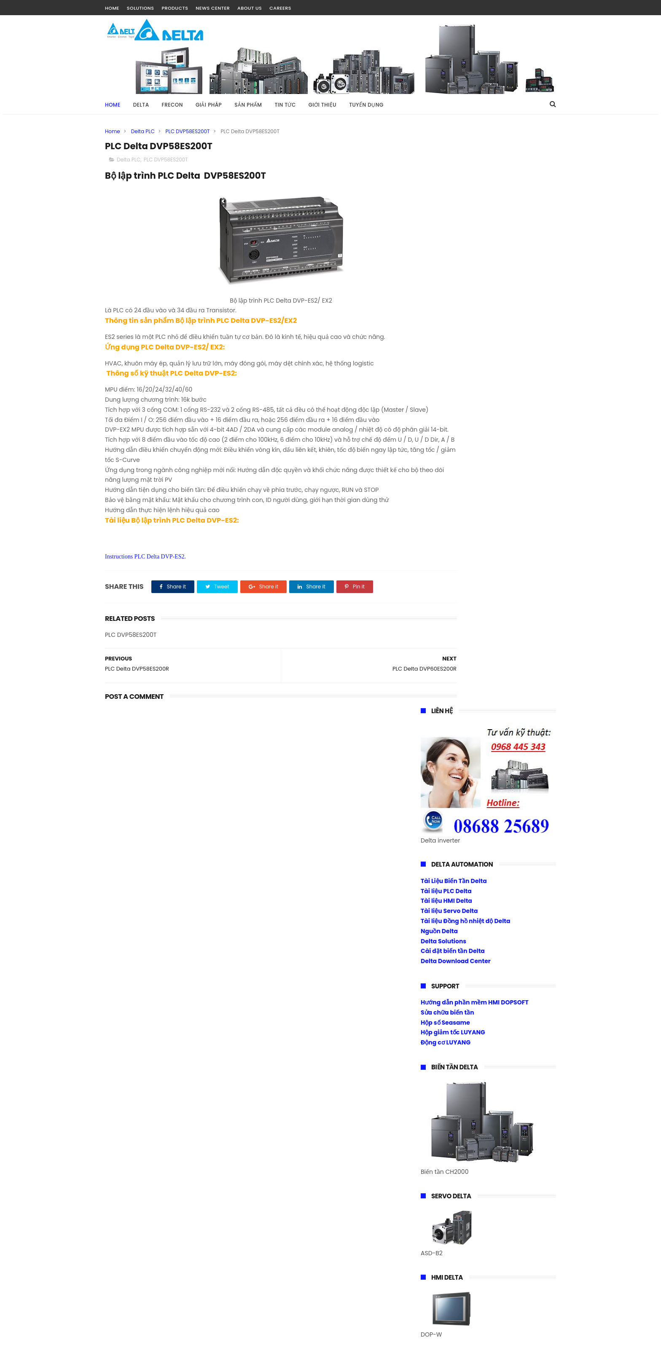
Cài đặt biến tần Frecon (455, 937)
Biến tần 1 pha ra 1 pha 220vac (465, 917)
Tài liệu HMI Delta (446, 324)
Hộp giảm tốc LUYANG (453, 455)
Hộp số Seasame (445, 445)
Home (113, 104)
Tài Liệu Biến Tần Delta (454, 304)
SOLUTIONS (140, 8)
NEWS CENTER (213, 8)
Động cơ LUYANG (445, 466)
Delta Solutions (443, 364)
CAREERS (280, 8)
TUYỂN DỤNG (366, 104)
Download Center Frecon (458, 947)
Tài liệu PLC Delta (446, 314)
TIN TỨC (285, 104)
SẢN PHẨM (248, 104)
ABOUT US (249, 8)
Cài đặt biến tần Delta (453, 374)
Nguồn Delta (439, 354)
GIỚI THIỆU (322, 104)
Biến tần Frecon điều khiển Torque (471, 927)
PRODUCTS (174, 8)
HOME (112, 8)
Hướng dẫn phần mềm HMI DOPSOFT (475, 425)
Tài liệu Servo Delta (449, 334)
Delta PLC (143, 131)
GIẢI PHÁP (209, 104)
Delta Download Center (456, 384)
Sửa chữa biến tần (447, 436)
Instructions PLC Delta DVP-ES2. (145, 588)
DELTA (141, 104)
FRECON (172, 104)
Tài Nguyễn (121, 1342)
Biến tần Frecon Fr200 (453, 906)
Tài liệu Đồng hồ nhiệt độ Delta (466, 344)
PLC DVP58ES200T (188, 131)
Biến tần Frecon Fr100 (452, 897)
